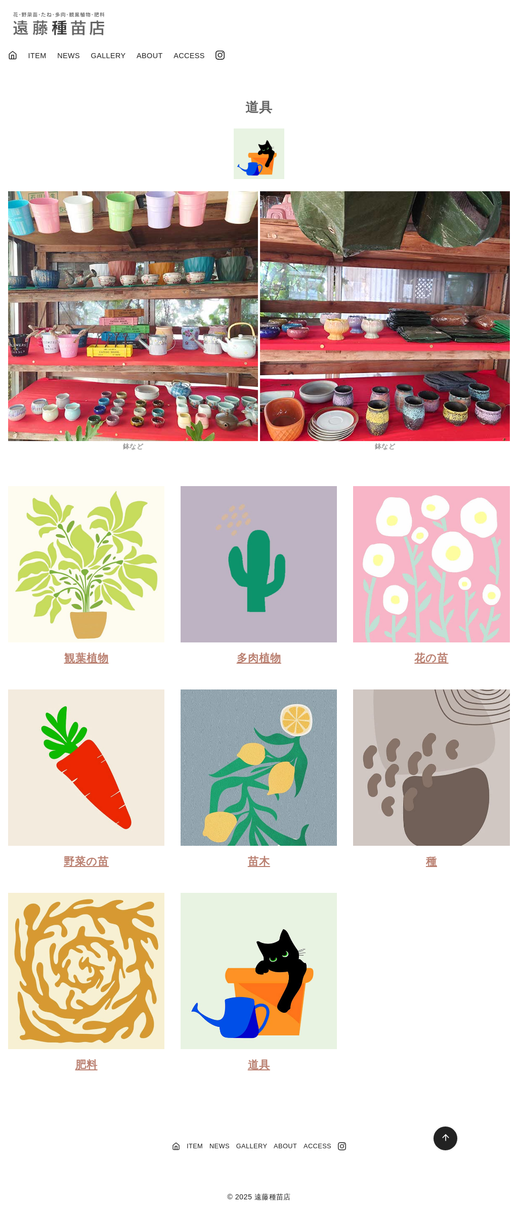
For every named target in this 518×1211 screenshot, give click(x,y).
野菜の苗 (86, 861)
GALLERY (108, 56)
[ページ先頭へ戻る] (445, 1138)
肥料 (86, 1064)
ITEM (37, 56)
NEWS (68, 56)
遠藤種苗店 (272, 1197)
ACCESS (189, 56)
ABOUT (150, 56)
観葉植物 (86, 658)
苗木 (259, 861)
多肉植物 (259, 658)
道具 (259, 1064)
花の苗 (431, 658)
